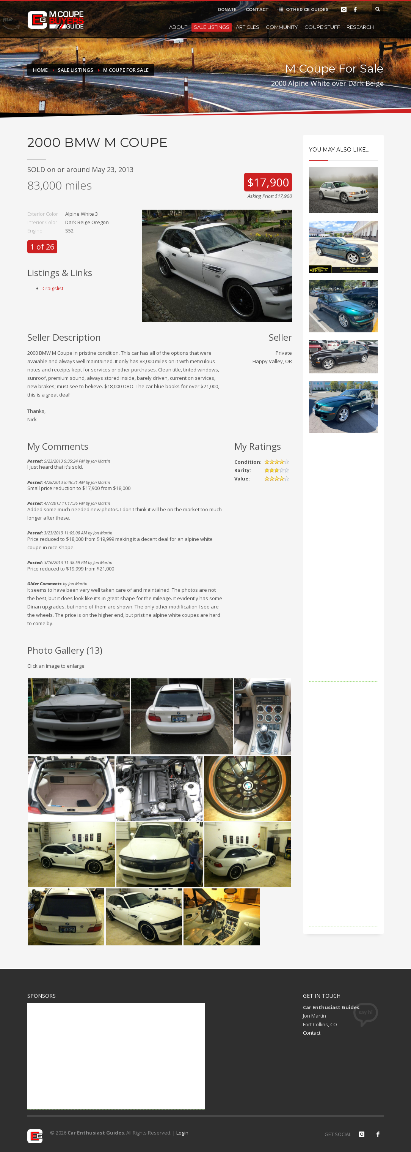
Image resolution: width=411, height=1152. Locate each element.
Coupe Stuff (322, 27)
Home (40, 69)
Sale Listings (211, 27)
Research (360, 27)
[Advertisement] (343, 568)
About (178, 27)
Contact (311, 1032)
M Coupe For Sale (126, 69)
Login (182, 1132)
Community (282, 27)
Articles (247, 27)
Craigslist (52, 288)
